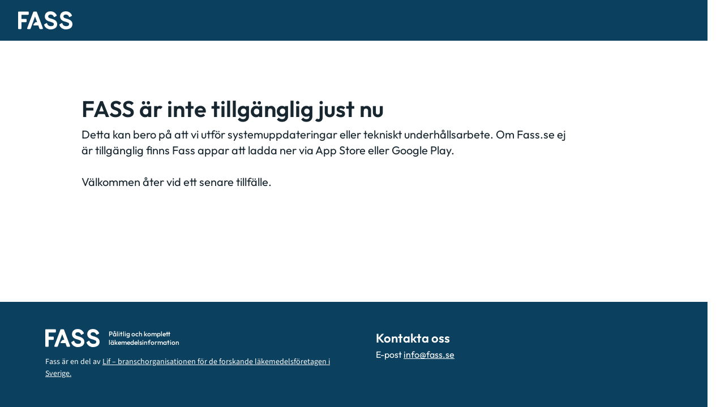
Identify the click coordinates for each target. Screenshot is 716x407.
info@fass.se (429, 354)
